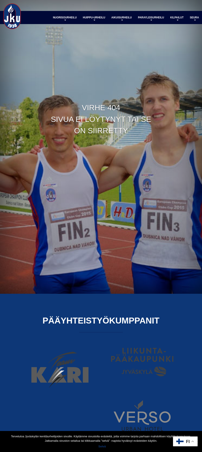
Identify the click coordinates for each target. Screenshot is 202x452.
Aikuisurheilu (121, 18)
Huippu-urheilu (94, 18)
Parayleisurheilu (151, 18)
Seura (194, 18)
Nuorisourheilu (65, 18)
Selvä (102, 446)
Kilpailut (177, 18)
